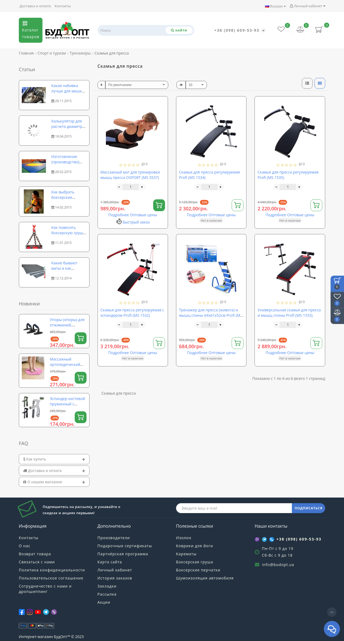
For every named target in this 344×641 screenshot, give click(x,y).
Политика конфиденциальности (52, 569)
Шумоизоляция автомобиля (205, 578)
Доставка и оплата (35, 5)
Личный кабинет (307, 5)
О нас (24, 545)
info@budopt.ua (278, 564)
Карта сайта (110, 561)
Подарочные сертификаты (125, 545)
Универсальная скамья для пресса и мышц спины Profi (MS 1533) (289, 312)
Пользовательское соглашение (51, 578)
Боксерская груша (194, 561)
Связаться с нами (37, 561)
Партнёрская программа (123, 553)
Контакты (63, 5)
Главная (26, 53)
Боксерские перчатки (198, 569)
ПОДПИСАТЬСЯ (308, 508)
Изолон (183, 537)
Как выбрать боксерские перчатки (62, 197)
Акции (104, 602)
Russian (275, 6)
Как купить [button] (54, 459)
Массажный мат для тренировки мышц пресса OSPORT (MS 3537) (130, 175)
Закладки (107, 586)
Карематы (186, 553)
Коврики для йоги (194, 545)
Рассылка (107, 594)
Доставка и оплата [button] (54, 471)
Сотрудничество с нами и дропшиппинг (45, 589)
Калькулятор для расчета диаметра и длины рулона (67, 126)
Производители (114, 537)
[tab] (54, 459)
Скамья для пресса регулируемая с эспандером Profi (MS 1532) (132, 312)
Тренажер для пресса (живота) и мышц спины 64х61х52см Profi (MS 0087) (210, 315)
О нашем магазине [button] (54, 482)
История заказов (115, 578)
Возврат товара (35, 553)
